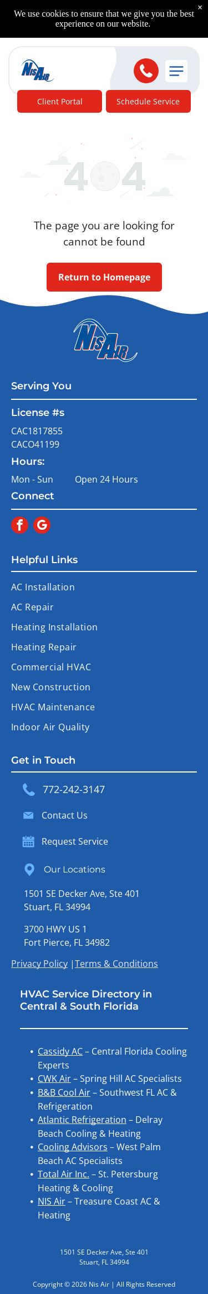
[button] (176, 71)
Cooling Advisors (73, 1147)
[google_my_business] (41, 526)
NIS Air (51, 1201)
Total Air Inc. (63, 1174)
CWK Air (54, 1078)
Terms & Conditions (116, 963)
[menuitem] (104, 587)
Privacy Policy (39, 963)
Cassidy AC (60, 1051)
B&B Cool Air (64, 1092)
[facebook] (19, 526)
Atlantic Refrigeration (82, 1120)
